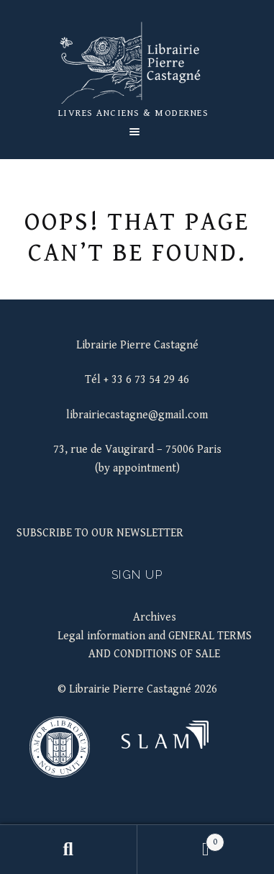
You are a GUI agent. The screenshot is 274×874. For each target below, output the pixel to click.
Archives (154, 617)
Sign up (137, 575)
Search (68, 849)
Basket (180, 839)
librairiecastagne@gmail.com (137, 415)
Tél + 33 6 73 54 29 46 (137, 380)
